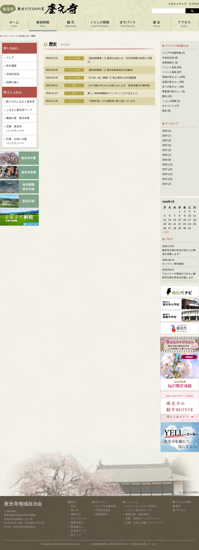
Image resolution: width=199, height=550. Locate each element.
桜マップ (76, 534)
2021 (165, 150)
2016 (165, 174)
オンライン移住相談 (173, 263)
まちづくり (128, 24)
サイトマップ (178, 3)
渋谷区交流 (12, 74)
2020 (165, 155)
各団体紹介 (168, 62)
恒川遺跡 (11, 65)
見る (73, 506)
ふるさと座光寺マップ (19, 109)
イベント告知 (169, 67)
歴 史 (156, 24)
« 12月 (165, 232)
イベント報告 (169, 72)
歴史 (164, 110)
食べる (74, 510)
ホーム (14, 24)
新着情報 (42, 24)
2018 (165, 164)
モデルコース (78, 518)
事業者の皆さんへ (171, 91)
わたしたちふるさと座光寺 (140, 506)
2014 (165, 183)
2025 (165, 130)
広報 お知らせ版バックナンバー (16, 141)
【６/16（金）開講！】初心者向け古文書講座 (112, 77)
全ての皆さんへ (170, 86)
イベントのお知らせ (19, 36)
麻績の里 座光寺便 (17, 118)
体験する (76, 514)
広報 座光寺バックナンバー (15, 128)
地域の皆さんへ (170, 76)
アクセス (185, 24)
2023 (165, 140)
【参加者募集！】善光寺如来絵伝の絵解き (110, 70)
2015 (165, 179)
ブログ (195, 3)
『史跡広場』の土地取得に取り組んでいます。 (113, 101)
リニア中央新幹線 (171, 52)
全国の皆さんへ (170, 81)
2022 (165, 145)
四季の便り (12, 82)
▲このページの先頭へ (189, 492)
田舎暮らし (77, 526)
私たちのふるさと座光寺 (20, 101)
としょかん (131, 501)
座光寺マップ (78, 530)
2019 (165, 159)
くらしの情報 (99, 24)
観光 (164, 96)
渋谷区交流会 (103, 510)
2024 (165, 135)
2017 (165, 169)
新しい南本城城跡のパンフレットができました (113, 93)
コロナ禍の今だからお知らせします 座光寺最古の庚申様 (119, 85)
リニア (10, 57)
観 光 (71, 24)
